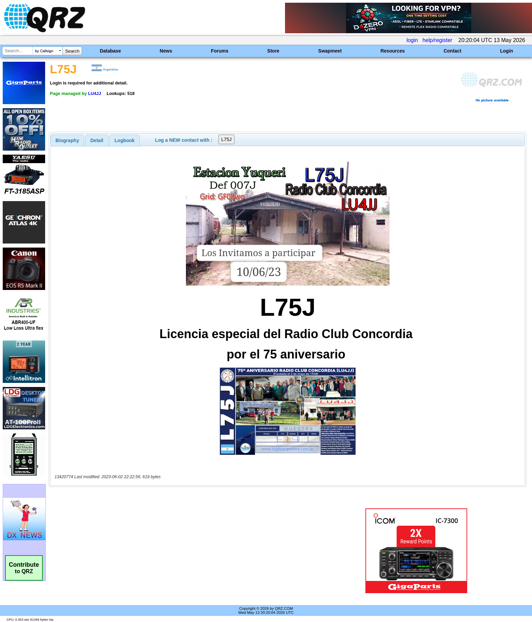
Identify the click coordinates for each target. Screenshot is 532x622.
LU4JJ (94, 93)
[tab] (67, 140)
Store (273, 51)
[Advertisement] (183, 550)
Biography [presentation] (67, 140)
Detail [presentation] (96, 140)
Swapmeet (330, 51)
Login (506, 51)
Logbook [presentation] (125, 140)
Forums (219, 51)
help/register (437, 40)
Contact (452, 51)
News (166, 51)
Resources (392, 51)
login (412, 40)
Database (110, 51)
